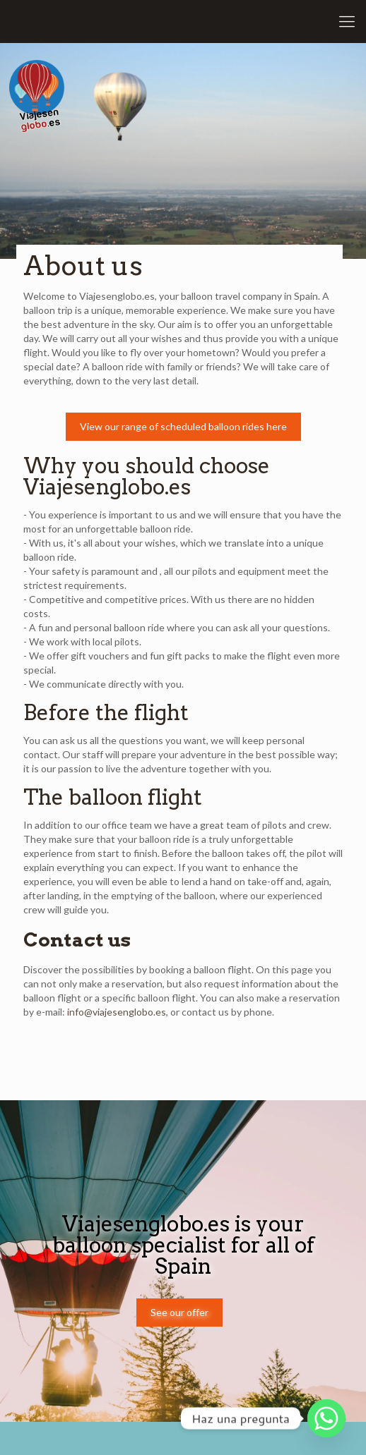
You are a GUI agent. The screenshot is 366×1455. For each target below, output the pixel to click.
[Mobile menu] (347, 21)
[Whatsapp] (326, 1418)
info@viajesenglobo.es (116, 1012)
